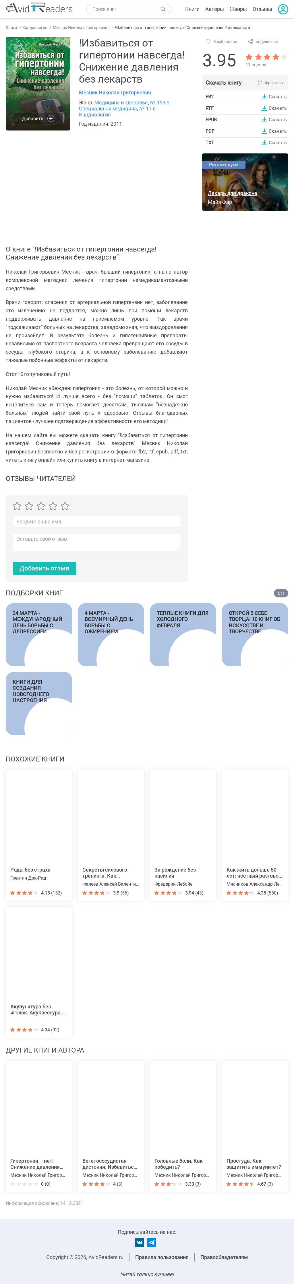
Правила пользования (162, 1257)
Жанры (238, 9)
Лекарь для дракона (232, 193)
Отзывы (262, 9)
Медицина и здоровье (121, 103)
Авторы (214, 9)
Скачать (278, 96)
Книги (192, 9)
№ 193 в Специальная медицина (124, 106)
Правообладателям (224, 1257)
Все (281, 593)
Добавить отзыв (44, 568)
